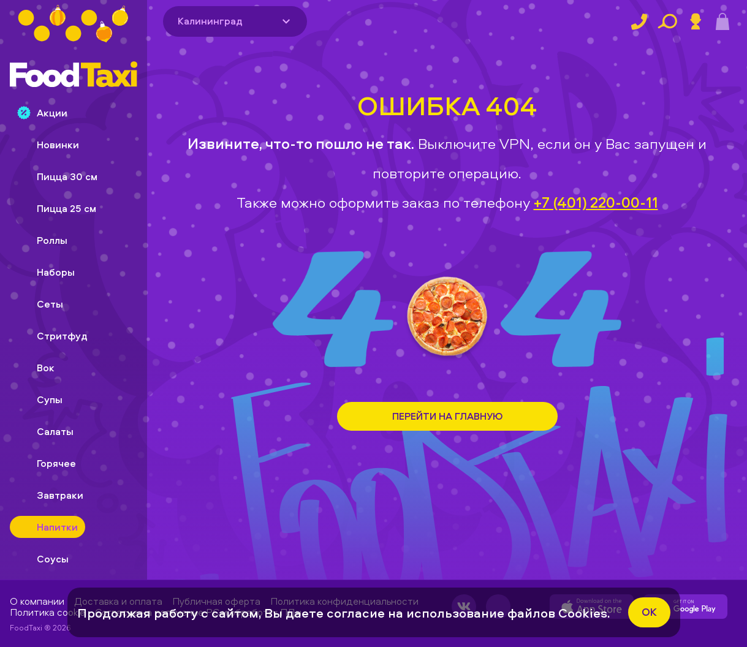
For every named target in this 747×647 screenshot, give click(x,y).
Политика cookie (47, 612)
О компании (37, 601)
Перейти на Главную (447, 416)
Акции (42, 112)
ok (649, 611)
